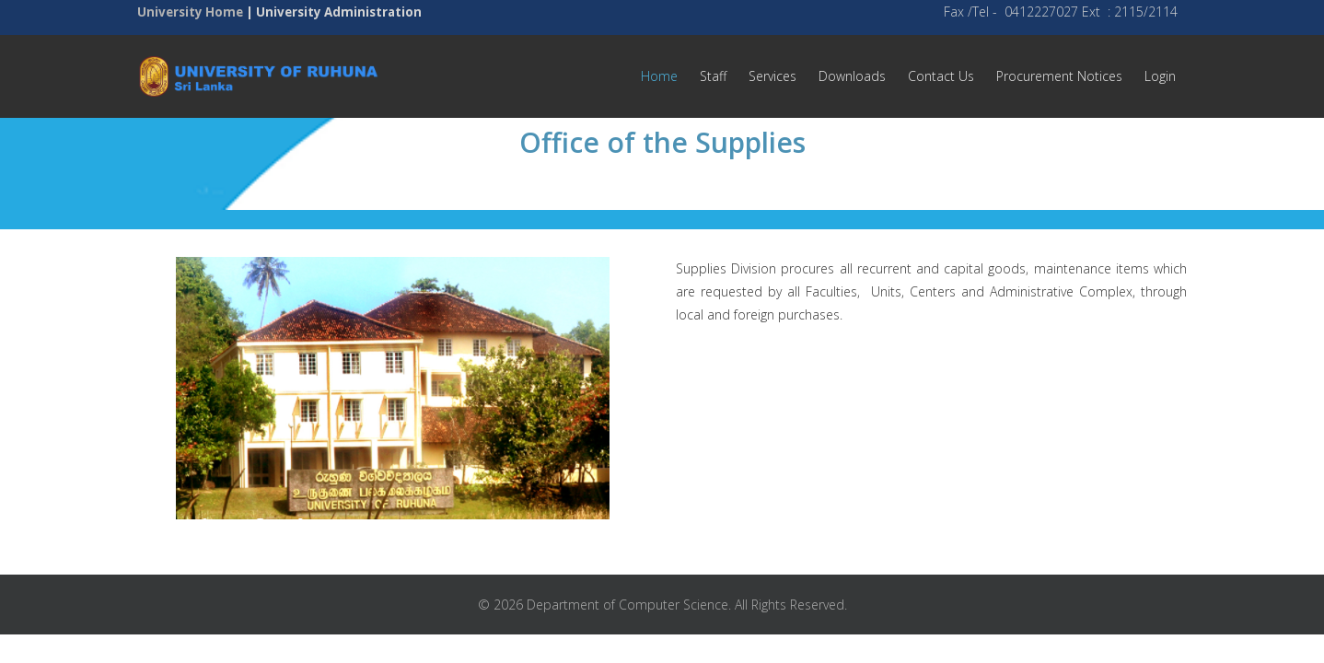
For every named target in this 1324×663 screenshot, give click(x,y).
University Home (190, 12)
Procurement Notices (1059, 76)
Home (659, 76)
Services (772, 76)
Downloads (852, 76)
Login (1160, 76)
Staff (713, 76)
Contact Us (941, 76)
